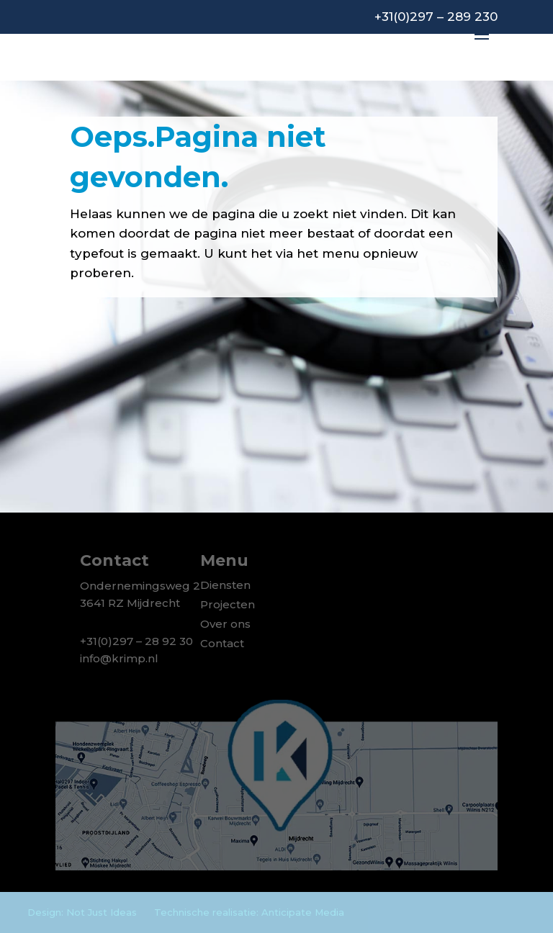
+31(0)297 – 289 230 (436, 16)
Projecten (227, 604)
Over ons (225, 624)
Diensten (225, 585)
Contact (222, 643)
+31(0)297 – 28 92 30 (136, 641)
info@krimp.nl (119, 658)
